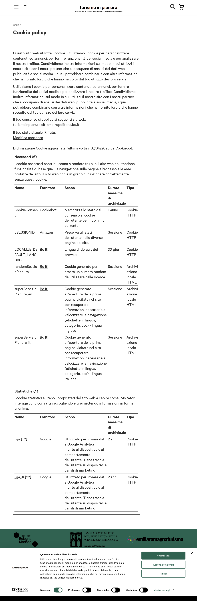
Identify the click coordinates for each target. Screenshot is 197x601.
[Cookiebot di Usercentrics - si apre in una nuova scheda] (19, 595)
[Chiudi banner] (192, 557)
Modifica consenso (28, 137)
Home (16, 25)
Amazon (46, 232)
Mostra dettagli (162, 595)
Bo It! (44, 249)
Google (45, 439)
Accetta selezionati (163, 569)
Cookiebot (123, 148)
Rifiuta (163, 578)
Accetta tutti (163, 560)
